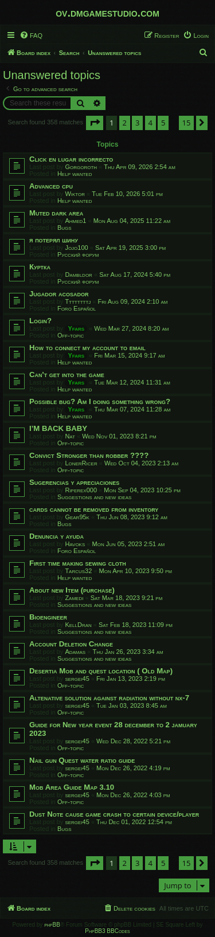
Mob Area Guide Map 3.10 (71, 787)
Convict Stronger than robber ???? (88, 455)
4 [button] (150, 122)
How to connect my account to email (87, 347)
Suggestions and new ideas (94, 496)
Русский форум (78, 254)
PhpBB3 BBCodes (107, 931)
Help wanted (74, 173)
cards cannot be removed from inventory (93, 509)
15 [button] (186, 122)
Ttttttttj (78, 301)
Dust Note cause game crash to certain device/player (114, 814)
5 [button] (163, 122)
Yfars (76, 328)
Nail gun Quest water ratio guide (82, 760)
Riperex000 (81, 490)
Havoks (75, 543)
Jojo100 (76, 247)
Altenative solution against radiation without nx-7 (109, 697)
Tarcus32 (78, 570)
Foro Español (76, 308)
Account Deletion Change (71, 644)
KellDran (78, 624)
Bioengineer (48, 617)
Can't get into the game (66, 374)
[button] (94, 123)
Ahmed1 (75, 220)
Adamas (75, 651)
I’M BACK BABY (58, 428)
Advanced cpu (51, 186)
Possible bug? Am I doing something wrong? (99, 401)
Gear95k (77, 516)
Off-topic (70, 335)
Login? (40, 320)
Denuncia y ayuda (56, 536)
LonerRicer (81, 463)
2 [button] (125, 122)
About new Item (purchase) (72, 590)
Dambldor (78, 274)
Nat (70, 436)
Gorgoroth (81, 166)
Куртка (39, 266)
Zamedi (74, 597)
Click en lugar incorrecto (71, 159)
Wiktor (75, 193)
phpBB (52, 925)
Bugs (64, 227)
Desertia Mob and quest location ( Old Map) (101, 671)
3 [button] (137, 122)
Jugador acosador (59, 293)
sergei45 (77, 678)
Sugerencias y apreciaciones (74, 482)
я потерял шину (53, 240)
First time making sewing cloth (77, 563)
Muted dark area (56, 213)
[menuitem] (30, 35)
